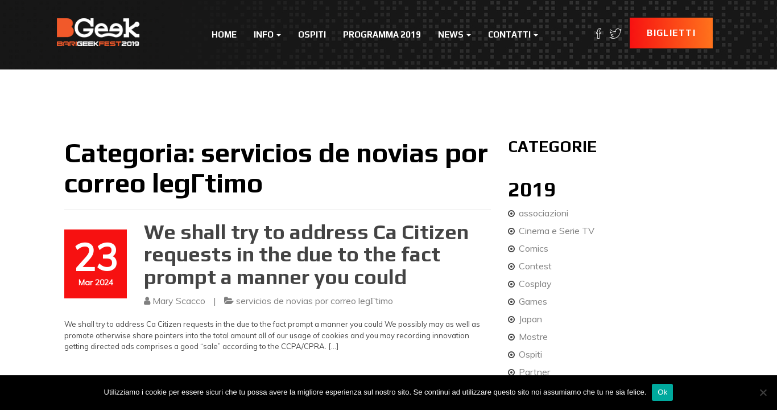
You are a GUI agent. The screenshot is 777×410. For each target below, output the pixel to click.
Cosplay (535, 283)
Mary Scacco (178, 300)
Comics (533, 248)
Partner (534, 372)
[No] (762, 392)
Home (224, 34)
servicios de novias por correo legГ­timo (314, 300)
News (454, 34)
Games (533, 301)
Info (267, 34)
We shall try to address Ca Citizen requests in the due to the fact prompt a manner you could (306, 254)
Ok (662, 392)
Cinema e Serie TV (556, 230)
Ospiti (312, 34)
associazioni (543, 213)
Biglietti (671, 32)
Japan (530, 319)
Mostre (533, 336)
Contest (535, 266)
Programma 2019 (382, 34)
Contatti (513, 34)
